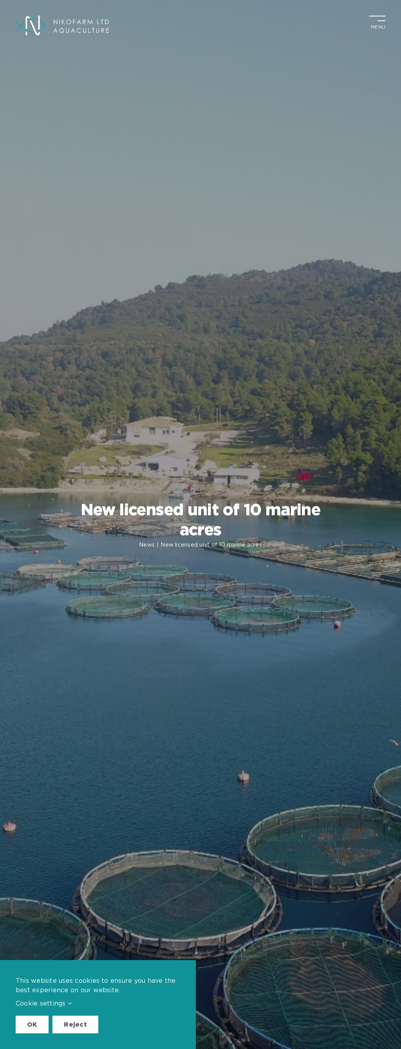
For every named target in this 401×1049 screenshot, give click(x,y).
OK (32, 1024)
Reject (75, 1024)
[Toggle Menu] (377, 21)
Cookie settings (44, 1003)
